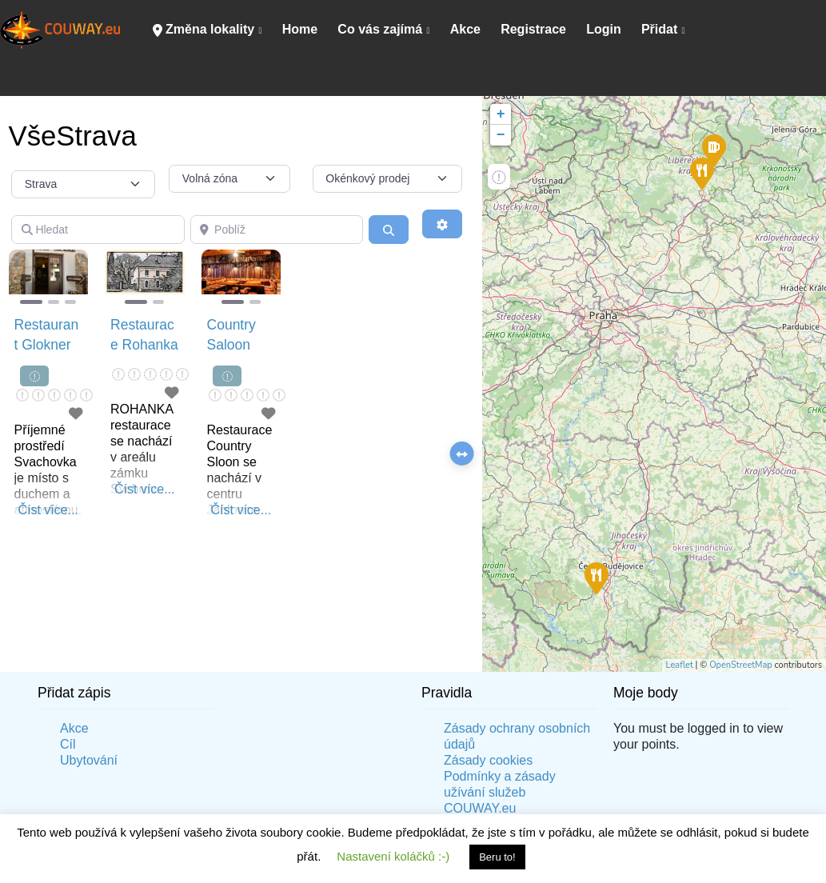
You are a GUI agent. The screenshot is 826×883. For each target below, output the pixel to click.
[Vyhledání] (389, 229)
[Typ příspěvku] (83, 184)
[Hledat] (98, 229)
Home (299, 29)
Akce (465, 29)
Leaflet (679, 665)
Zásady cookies (488, 760)
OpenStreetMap (740, 665)
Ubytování (89, 760)
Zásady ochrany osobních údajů (517, 736)
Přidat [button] (659, 29)
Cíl (68, 744)
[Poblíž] (277, 229)
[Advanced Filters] (442, 224)
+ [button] (501, 114)
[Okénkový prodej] (388, 179)
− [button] (501, 135)
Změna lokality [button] (204, 29)
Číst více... (48, 510)
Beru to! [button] (497, 857)
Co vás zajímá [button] (379, 29)
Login (603, 29)
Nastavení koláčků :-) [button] (393, 856)
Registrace (533, 29)
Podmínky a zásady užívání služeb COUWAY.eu (500, 792)
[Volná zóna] (229, 179)
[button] (15, 278)
